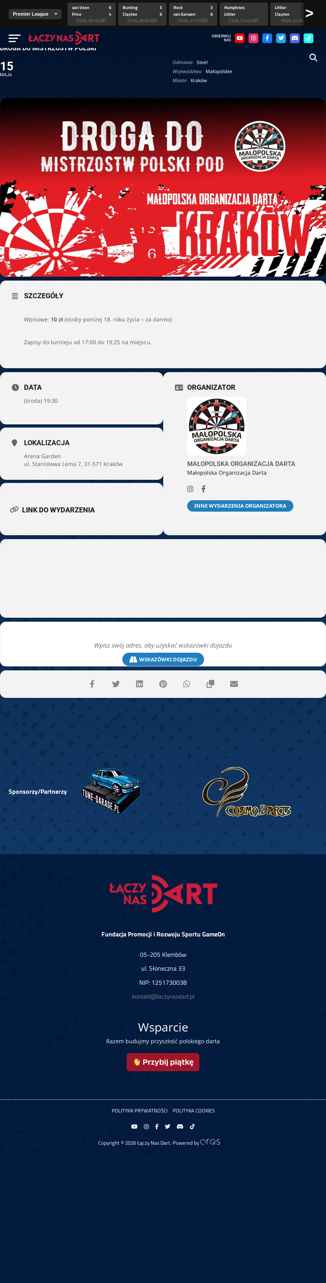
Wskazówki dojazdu (163, 659)
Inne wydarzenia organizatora (240, 505)
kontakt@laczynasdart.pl (163, 996)
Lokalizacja (47, 443)
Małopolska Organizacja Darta (241, 464)
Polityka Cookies (194, 1110)
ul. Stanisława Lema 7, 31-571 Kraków (73, 464)
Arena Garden (42, 456)
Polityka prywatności (140, 1110)
